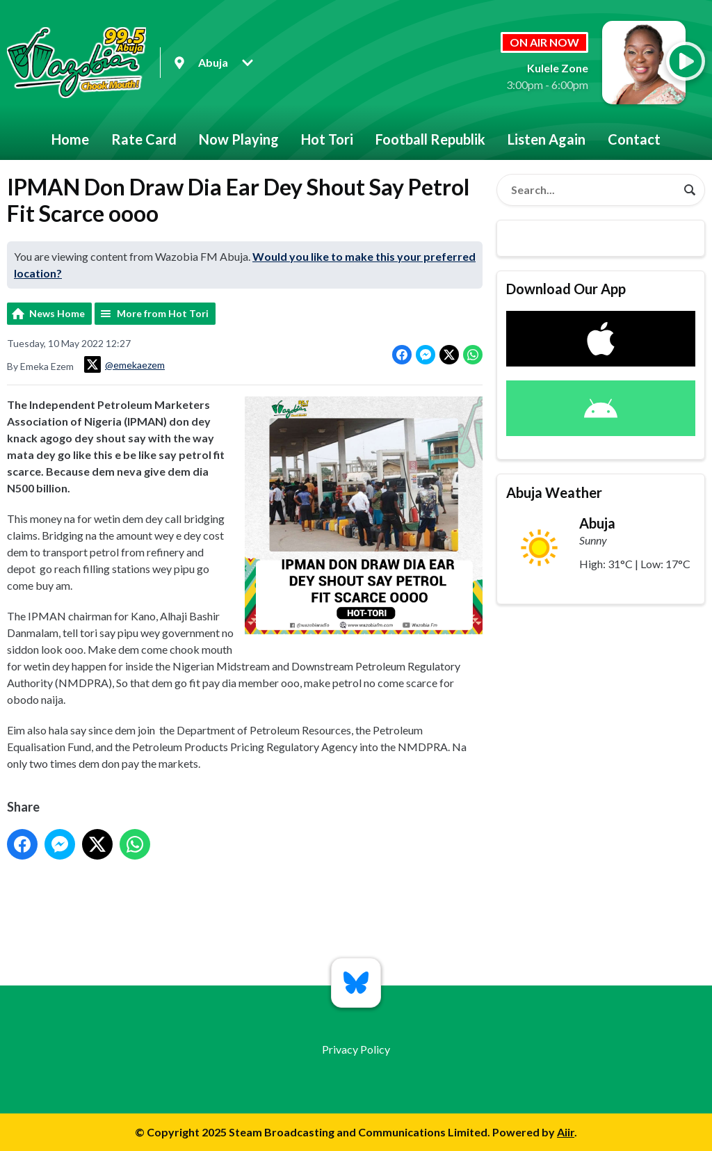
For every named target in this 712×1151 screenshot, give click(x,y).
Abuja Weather (554, 492)
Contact (634, 139)
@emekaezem (124, 364)
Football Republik (430, 139)
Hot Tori (327, 139)
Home (70, 139)
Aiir (565, 1131)
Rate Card (144, 139)
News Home (57, 313)
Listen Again (546, 139)
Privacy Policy (356, 1049)
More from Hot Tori (163, 313)
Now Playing (239, 139)
